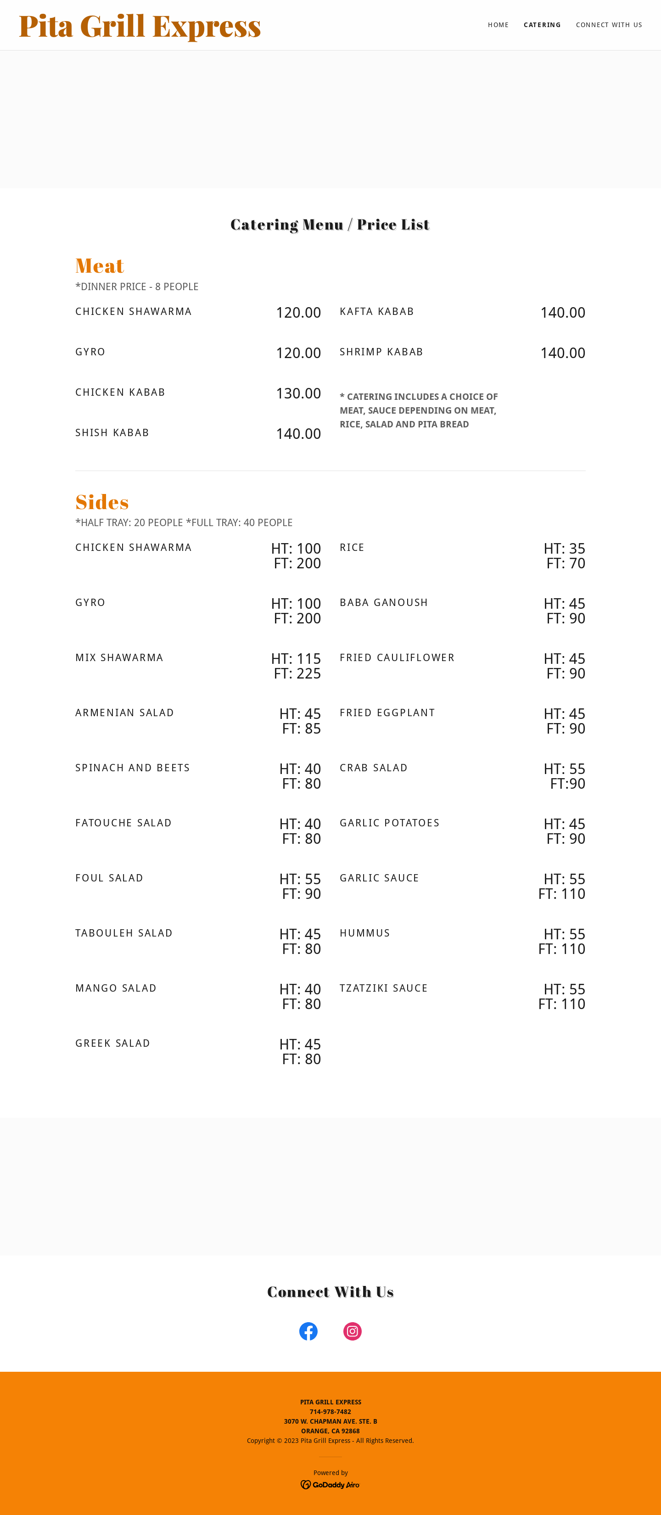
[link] (174, 34)
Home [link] (498, 24)
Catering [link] (542, 24)
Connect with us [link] (609, 24)
